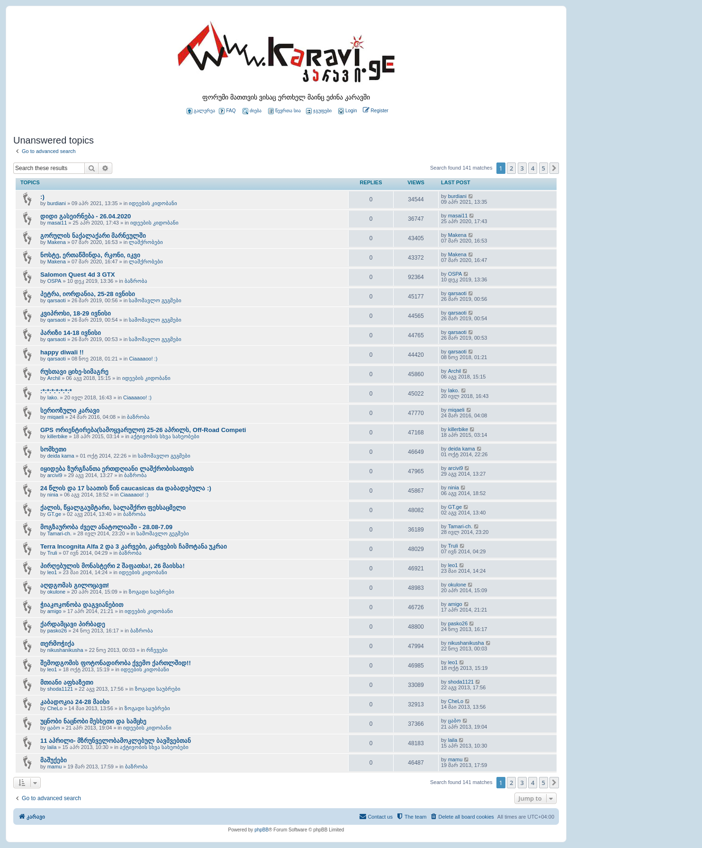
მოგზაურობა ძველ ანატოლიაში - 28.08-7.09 (106, 527)
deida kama (60, 456)
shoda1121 (60, 689)
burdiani (56, 203)
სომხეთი (53, 449)
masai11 (57, 223)
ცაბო (53, 728)
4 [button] (532, 168)
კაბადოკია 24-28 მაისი (74, 701)
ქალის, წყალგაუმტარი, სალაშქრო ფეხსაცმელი (113, 507)
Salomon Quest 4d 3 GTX (77, 274)
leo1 (52, 572)
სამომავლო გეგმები (155, 300)
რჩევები (157, 650)
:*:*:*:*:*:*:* (56, 391)
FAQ (227, 111)
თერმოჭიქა (57, 643)
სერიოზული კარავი (69, 410)
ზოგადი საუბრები (151, 592)
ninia (52, 494)
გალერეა (201, 111)
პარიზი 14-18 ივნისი (70, 332)
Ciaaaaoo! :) (143, 358)
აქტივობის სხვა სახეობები (165, 436)
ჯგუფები (319, 111)
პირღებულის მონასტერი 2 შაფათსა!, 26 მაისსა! (112, 565)
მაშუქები (53, 760)
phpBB (261, 829)
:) (42, 196)
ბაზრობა (136, 281)
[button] (554, 168)
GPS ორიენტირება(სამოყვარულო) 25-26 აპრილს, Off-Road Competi (143, 429)
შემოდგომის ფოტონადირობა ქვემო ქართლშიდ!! (115, 663)
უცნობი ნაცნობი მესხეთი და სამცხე (93, 721)
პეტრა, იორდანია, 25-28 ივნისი (87, 294)
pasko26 (57, 630)
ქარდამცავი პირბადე (72, 624)
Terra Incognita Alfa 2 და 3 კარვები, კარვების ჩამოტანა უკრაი (133, 546)
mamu (54, 766)
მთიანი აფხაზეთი (66, 682)
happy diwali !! (62, 352)
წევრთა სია (284, 111)
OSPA (54, 281)
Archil (54, 378)
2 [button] (511, 168)
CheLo (55, 708)
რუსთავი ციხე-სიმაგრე (74, 371)
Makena (56, 242)
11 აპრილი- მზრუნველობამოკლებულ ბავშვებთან (115, 740)
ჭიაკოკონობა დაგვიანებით (81, 604)
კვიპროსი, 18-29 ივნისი (75, 313)
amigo (54, 611)
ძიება (252, 111)
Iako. (53, 397)
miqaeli (55, 417)
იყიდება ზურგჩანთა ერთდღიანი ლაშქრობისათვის (117, 468)
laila (52, 747)
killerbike (57, 436)
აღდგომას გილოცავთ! (74, 585)
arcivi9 (55, 475)
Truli (52, 553)
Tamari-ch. (59, 533)
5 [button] (543, 168)
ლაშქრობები (146, 242)
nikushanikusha (65, 650)
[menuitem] (347, 111)
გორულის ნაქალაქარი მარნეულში (93, 235)
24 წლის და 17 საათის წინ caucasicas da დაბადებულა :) (125, 488)
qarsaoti (56, 300)
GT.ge (54, 514)
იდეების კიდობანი (153, 203)
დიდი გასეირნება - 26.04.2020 (85, 216)
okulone (56, 592)
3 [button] (522, 168)
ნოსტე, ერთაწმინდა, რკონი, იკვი (90, 255)
